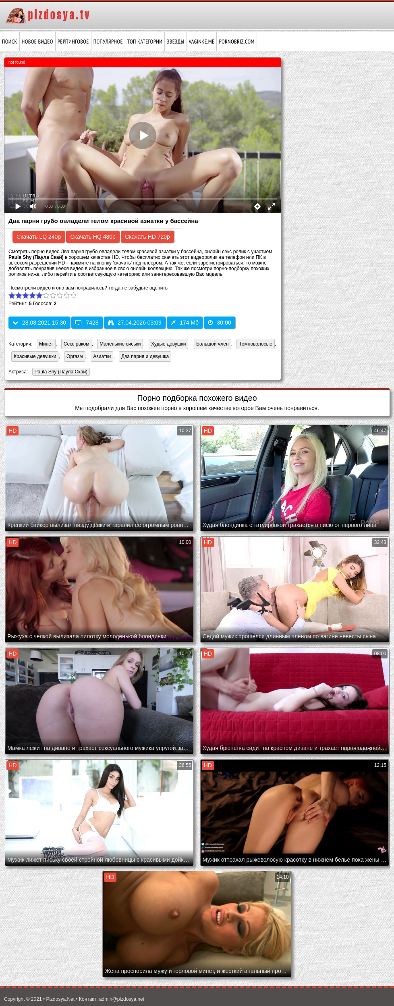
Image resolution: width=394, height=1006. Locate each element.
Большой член (212, 344)
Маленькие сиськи (120, 344)
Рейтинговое (73, 41)
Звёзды (175, 41)
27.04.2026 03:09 (135, 322)
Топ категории (144, 41)
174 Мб (185, 322)
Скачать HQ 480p (92, 236)
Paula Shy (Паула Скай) (60, 372)
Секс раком (76, 344)
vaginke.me (202, 41)
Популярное (108, 41)
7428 (86, 322)
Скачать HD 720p (147, 236)
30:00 (219, 322)
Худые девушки (168, 344)
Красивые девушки (35, 356)
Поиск (9, 41)
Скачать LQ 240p (39, 236)
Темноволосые (255, 344)
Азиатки (102, 356)
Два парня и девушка (145, 356)
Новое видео (37, 41)
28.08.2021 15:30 (39, 322)
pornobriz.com (236, 41)
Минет (46, 344)
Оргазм (74, 356)
